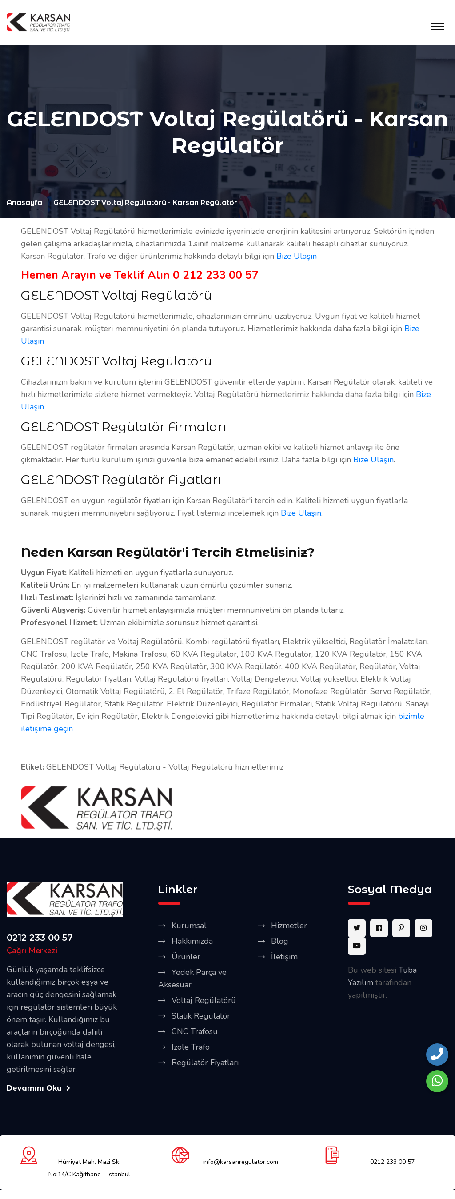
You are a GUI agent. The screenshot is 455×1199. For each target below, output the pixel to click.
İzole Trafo (191, 1047)
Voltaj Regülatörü (204, 1000)
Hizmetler (289, 925)
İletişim (284, 956)
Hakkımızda (192, 941)
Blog (279, 941)
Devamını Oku (38, 1088)
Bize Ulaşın (296, 256)
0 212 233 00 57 (216, 275)
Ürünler (186, 956)
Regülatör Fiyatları (205, 1062)
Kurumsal (189, 925)
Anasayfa (24, 203)
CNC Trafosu (195, 1031)
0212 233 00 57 (40, 937)
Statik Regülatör (201, 1016)
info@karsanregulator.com (240, 1162)
